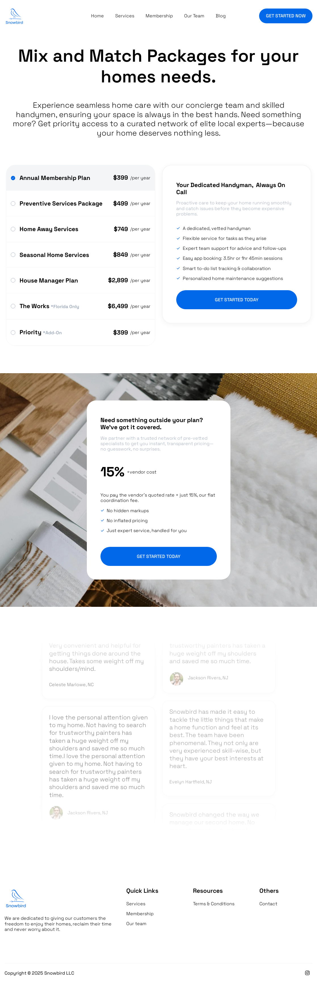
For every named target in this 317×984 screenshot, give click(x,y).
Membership (159, 16)
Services (124, 16)
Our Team (194, 16)
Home (97, 16)
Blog (221, 16)
